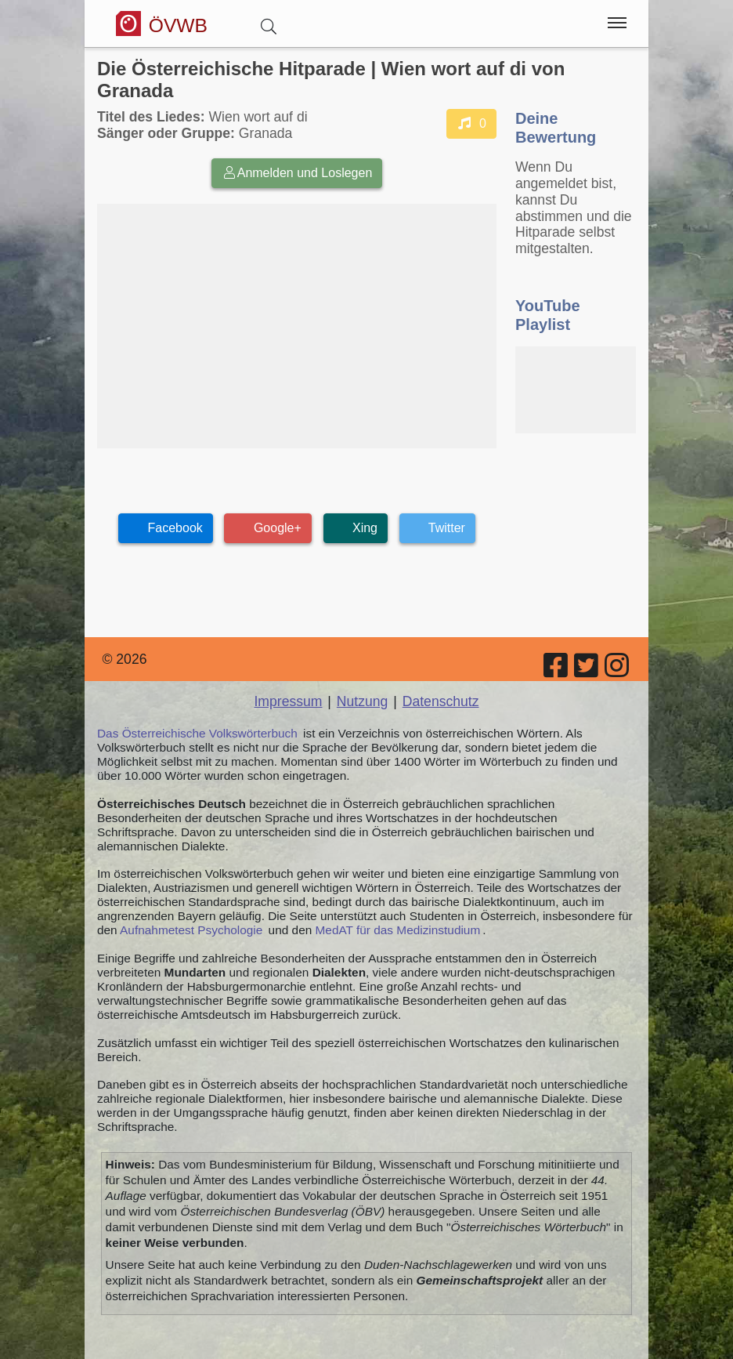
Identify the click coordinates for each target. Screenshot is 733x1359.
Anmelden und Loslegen (297, 172)
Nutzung (362, 701)
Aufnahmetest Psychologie (191, 930)
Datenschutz (441, 701)
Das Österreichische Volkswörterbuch (197, 733)
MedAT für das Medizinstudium (398, 930)
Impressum (288, 701)
